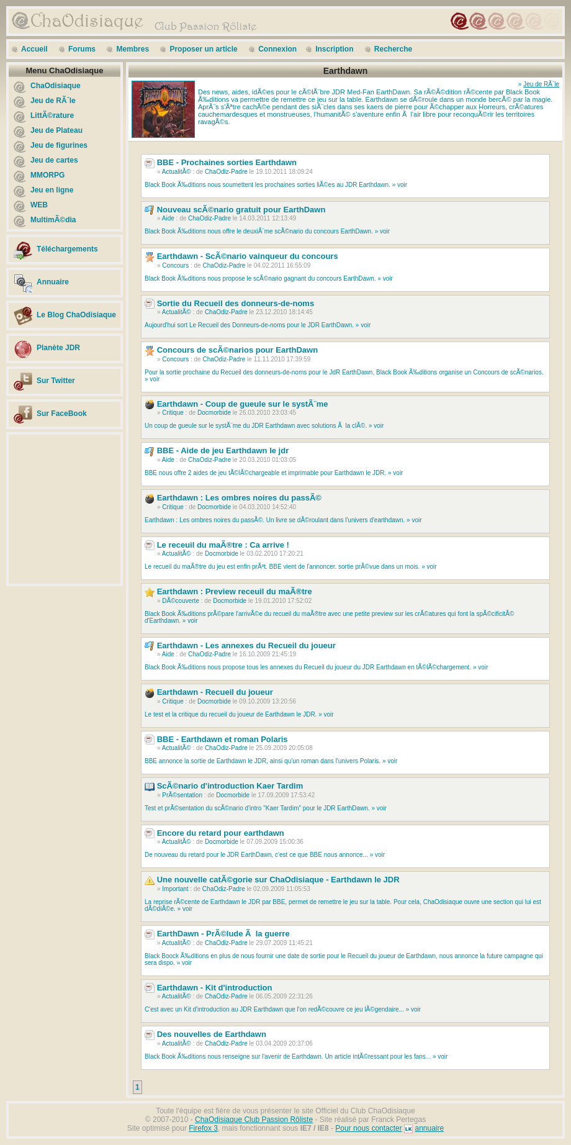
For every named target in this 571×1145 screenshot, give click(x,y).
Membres (132, 49)
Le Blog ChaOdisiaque (76, 314)
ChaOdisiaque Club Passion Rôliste (254, 1119)
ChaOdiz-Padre (226, 171)
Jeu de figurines (59, 145)
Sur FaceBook (62, 413)
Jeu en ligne (51, 190)
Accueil (34, 49)
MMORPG (47, 175)
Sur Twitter (56, 380)
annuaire (429, 1128)
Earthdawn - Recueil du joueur (215, 692)
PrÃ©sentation (182, 795)
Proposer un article (203, 49)
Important (175, 888)
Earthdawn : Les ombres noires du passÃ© (239, 497)
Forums (82, 49)
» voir (399, 184)
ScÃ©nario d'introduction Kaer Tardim (230, 785)
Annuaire (53, 282)
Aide (168, 218)
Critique (172, 412)
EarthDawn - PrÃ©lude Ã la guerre (223, 933)
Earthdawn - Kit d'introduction (214, 987)
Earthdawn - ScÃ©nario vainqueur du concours (247, 256)
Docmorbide (214, 412)
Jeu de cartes (54, 160)
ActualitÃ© (176, 171)
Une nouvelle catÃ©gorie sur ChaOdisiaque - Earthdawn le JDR (278, 879)
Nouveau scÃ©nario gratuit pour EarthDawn (241, 209)
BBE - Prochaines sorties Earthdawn (227, 162)
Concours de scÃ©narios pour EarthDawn (237, 350)
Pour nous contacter (368, 1128)
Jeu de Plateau (56, 130)
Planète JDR (58, 347)
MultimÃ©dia (53, 219)
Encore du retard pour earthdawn (220, 833)
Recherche (393, 49)
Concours (175, 265)
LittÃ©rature (52, 115)
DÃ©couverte (180, 600)
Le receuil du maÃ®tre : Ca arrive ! (223, 545)
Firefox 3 (203, 1128)
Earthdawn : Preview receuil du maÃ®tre (234, 591)
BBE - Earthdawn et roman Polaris (222, 739)
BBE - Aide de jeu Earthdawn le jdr (223, 450)
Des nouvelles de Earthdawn (211, 1034)
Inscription (334, 49)
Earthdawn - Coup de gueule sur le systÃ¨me (242, 404)
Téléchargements (67, 249)
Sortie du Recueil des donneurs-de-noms (236, 303)
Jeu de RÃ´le (53, 100)
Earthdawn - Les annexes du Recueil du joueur (246, 645)
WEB (39, 205)
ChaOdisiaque (55, 85)
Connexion (277, 49)
